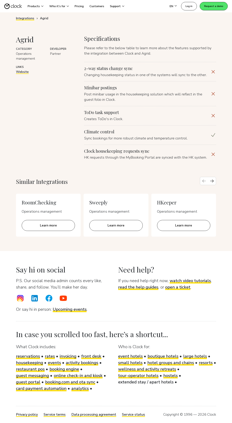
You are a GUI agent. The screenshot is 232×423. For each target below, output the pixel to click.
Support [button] (115, 6)
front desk (91, 356)
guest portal (28, 382)
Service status (133, 414)
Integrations (25, 18)
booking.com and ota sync (70, 382)
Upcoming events (70, 309)
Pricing (79, 6)
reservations (28, 356)
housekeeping (29, 363)
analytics (80, 388)
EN (171, 6)
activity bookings (82, 363)
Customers (96, 6)
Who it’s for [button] (57, 6)
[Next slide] (212, 181)
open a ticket (177, 287)
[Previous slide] (204, 181)
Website (22, 72)
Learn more (48, 225)
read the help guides (138, 287)
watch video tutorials (190, 281)
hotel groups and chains (170, 363)
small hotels (130, 363)
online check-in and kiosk (78, 375)
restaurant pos (30, 369)
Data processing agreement (93, 414)
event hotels (130, 356)
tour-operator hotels (138, 375)
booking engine (64, 369)
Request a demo (213, 6)
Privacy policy (27, 414)
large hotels (195, 356)
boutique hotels (163, 356)
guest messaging (32, 375)
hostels (170, 375)
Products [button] (34, 6)
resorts (206, 363)
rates (50, 356)
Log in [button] (189, 6)
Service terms (55, 414)
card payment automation (41, 388)
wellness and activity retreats (147, 369)
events (54, 363)
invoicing (68, 356)
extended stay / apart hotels (146, 382)
